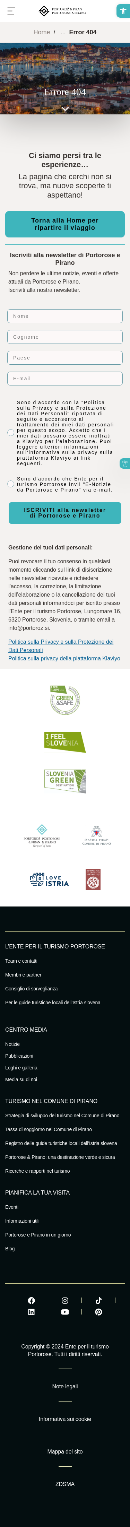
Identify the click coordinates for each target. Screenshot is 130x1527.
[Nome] (65, 316)
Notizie (12, 1044)
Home (41, 32)
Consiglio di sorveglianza (31, 988)
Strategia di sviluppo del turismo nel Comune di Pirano (62, 1115)
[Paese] (65, 358)
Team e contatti (21, 961)
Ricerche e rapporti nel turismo (37, 1171)
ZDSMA (65, 1484)
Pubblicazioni (19, 1056)
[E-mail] (65, 378)
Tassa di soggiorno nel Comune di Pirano (48, 1129)
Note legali (65, 1386)
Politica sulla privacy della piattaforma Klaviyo (64, 658)
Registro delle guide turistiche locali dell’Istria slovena (61, 1143)
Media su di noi (21, 1079)
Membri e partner (23, 975)
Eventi (11, 1207)
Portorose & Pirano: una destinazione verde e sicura (60, 1157)
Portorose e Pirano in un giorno (38, 1235)
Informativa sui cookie (65, 1419)
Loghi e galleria (21, 1067)
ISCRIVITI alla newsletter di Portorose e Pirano (65, 513)
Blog (10, 1248)
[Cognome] (65, 337)
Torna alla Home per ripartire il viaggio (65, 224)
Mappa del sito (65, 1452)
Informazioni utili (22, 1221)
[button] (123, 11)
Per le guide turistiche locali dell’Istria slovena (53, 1002)
